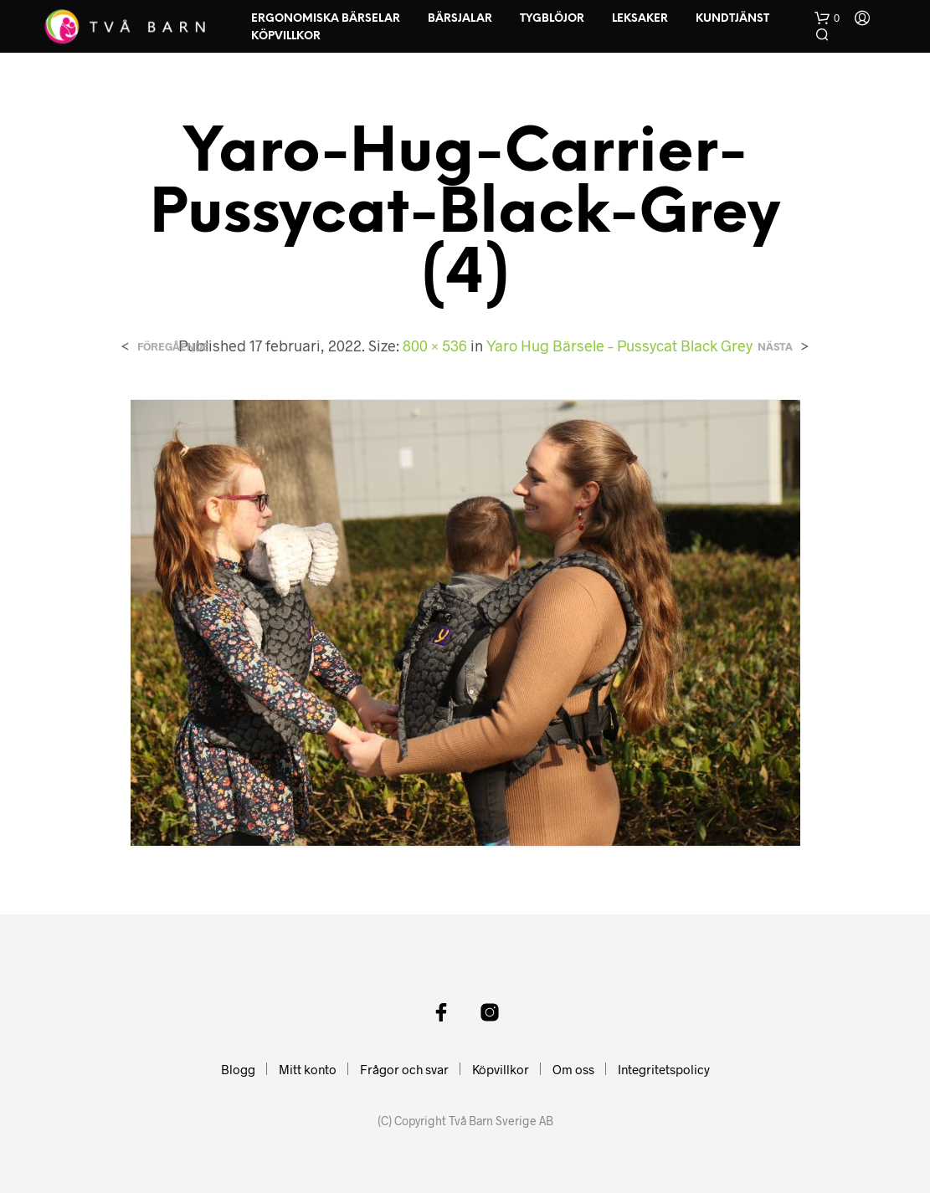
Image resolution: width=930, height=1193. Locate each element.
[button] (827, 18)
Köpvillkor (286, 36)
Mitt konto (308, 1069)
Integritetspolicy (664, 1069)
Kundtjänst (732, 18)
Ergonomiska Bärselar (325, 18)
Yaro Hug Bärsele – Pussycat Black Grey (619, 345)
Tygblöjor (552, 18)
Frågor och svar (404, 1069)
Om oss (573, 1069)
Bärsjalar (460, 18)
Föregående (173, 346)
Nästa (775, 346)
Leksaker (640, 18)
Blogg (238, 1069)
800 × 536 (435, 345)
